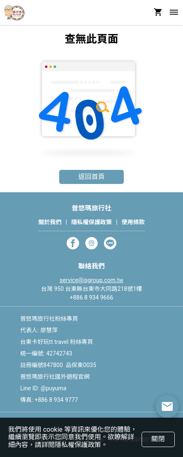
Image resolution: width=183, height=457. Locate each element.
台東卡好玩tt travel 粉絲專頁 (56, 342)
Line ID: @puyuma (43, 388)
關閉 (158, 439)
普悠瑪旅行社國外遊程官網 (55, 376)
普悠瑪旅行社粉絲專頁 (49, 318)
